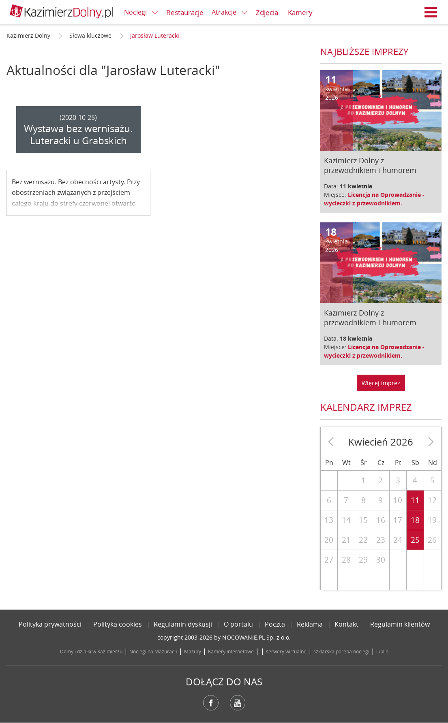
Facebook (211, 702)
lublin (382, 651)
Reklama (310, 624)
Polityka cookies (117, 624)
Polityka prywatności (50, 624)
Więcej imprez (381, 383)
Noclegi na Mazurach (153, 651)
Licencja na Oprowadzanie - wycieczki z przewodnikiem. (374, 199)
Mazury (192, 651)
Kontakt (346, 624)
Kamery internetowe (231, 651)
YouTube (237, 702)
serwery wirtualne (286, 651)
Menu (431, 12)
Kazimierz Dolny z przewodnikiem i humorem (370, 165)
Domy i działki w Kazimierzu (91, 651)
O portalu (238, 624)
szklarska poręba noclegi (341, 651)
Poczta (275, 624)
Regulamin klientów (400, 624)
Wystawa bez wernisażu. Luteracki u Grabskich (78, 134)
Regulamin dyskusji (183, 624)
